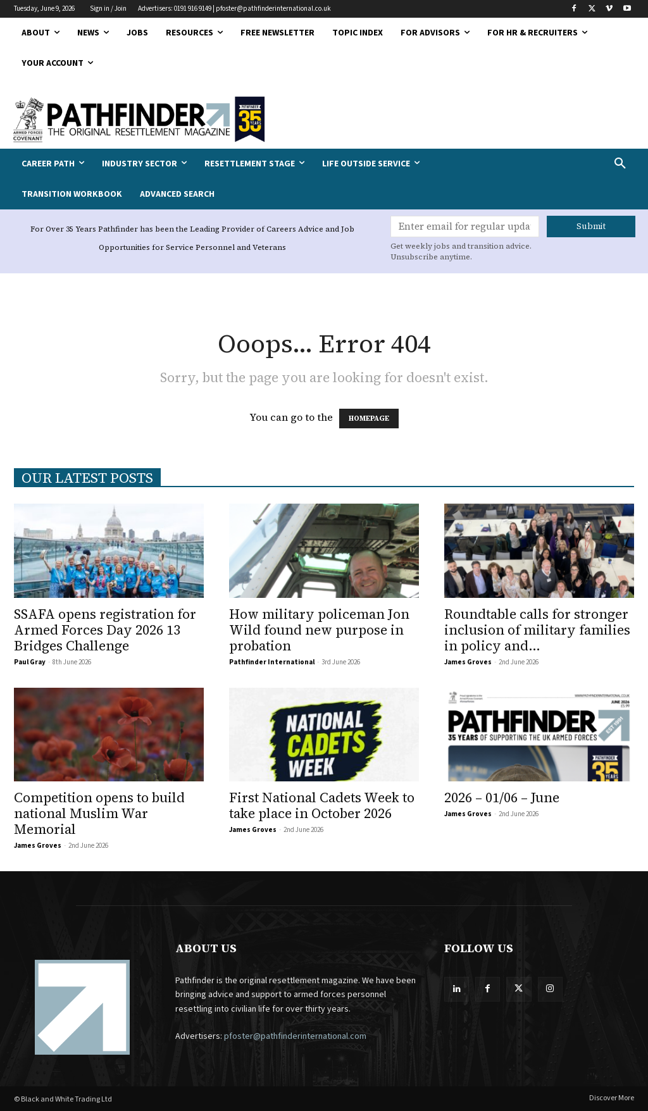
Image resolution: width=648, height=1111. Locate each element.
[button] (567, 164)
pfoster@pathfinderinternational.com (295, 1036)
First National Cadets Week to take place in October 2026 (321, 805)
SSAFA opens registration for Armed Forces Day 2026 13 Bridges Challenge (105, 630)
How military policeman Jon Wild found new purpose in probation (319, 630)
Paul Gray (30, 662)
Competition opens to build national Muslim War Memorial (99, 813)
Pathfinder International (272, 662)
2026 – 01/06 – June (501, 797)
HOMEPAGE (369, 418)
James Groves (468, 662)
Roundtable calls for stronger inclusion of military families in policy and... (537, 630)
